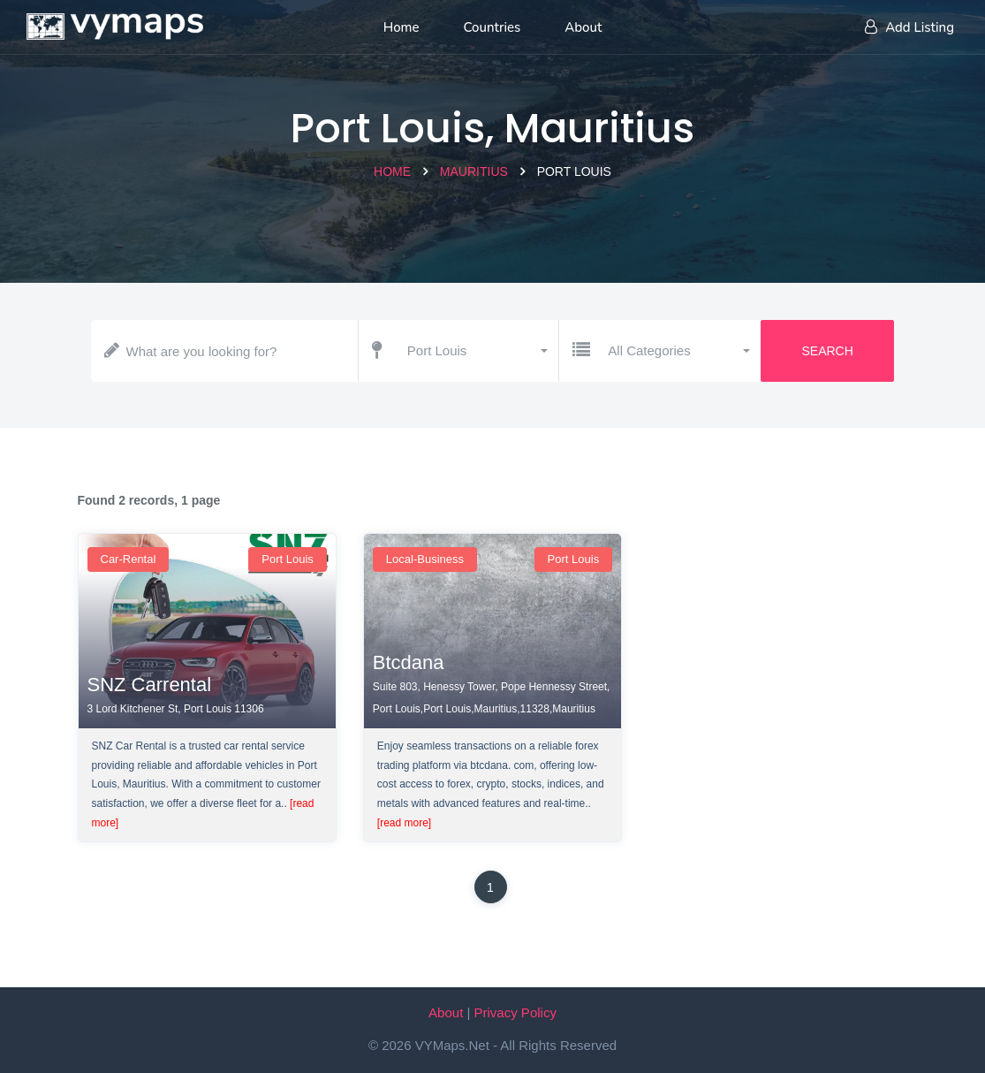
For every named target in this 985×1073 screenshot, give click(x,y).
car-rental (128, 559)
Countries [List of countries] (492, 27)
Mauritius (474, 171)
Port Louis (287, 559)
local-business (425, 559)
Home (392, 171)
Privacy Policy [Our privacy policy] (515, 1012)
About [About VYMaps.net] (445, 1012)
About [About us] (583, 27)
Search (826, 351)
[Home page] (114, 22)
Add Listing (909, 27)
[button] (476, 351)
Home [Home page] (401, 27)
